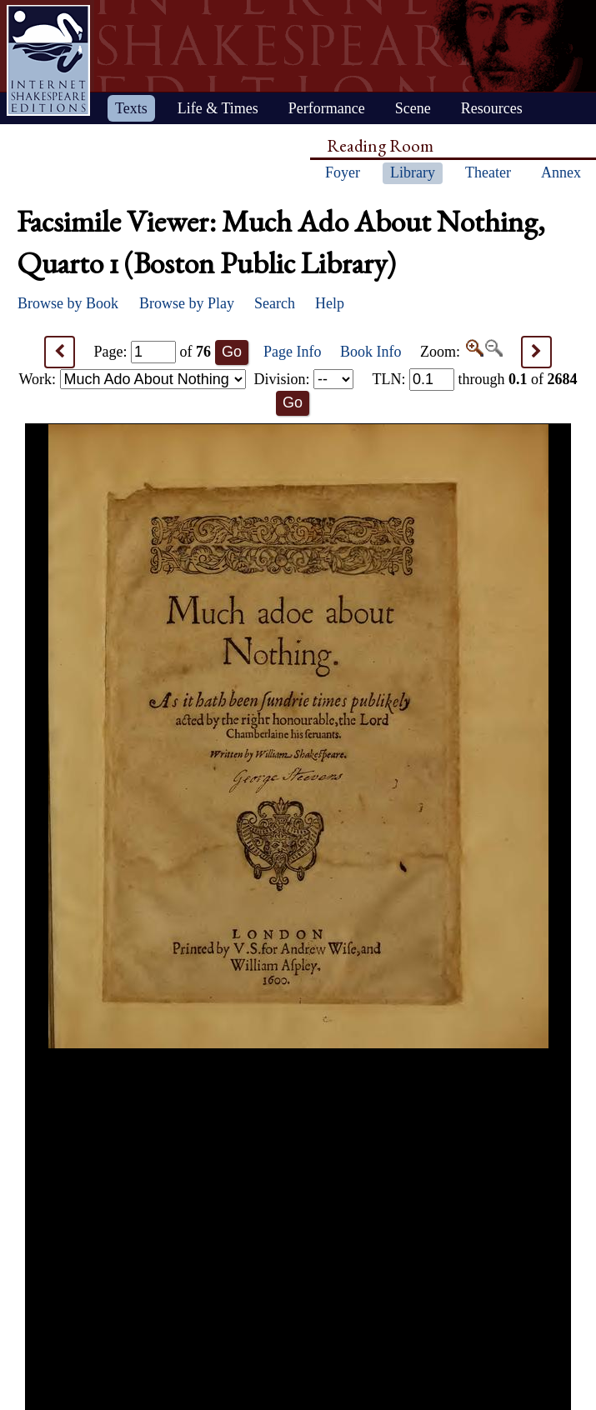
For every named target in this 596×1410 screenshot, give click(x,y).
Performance (326, 108)
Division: (303, 379)
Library (412, 172)
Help (329, 303)
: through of (474, 379)
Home (48, 60)
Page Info (292, 351)
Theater (488, 172)
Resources (492, 108)
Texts (131, 108)
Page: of (153, 351)
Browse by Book (68, 303)
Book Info (371, 351)
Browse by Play (186, 303)
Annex (561, 172)
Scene (413, 108)
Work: (132, 379)
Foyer (342, 172)
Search (274, 303)
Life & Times (218, 108)
